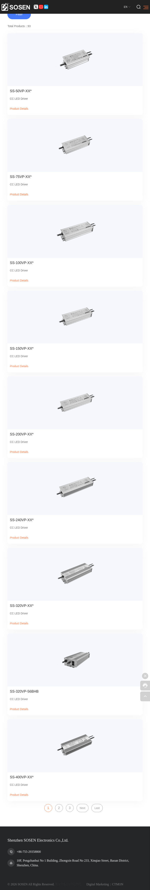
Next (82, 808)
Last (97, 808)
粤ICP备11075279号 (68, 887)
